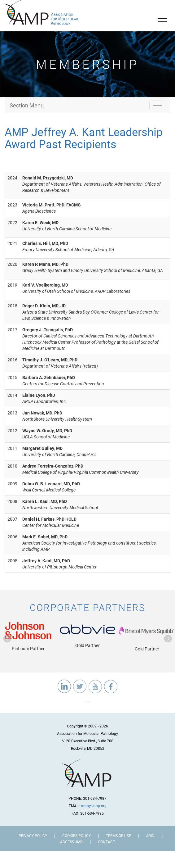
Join (150, 835)
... (87, 700)
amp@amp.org (94, 805)
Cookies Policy (76, 835)
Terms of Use (118, 835)
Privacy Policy (33, 835)
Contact (106, 841)
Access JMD (71, 841)
